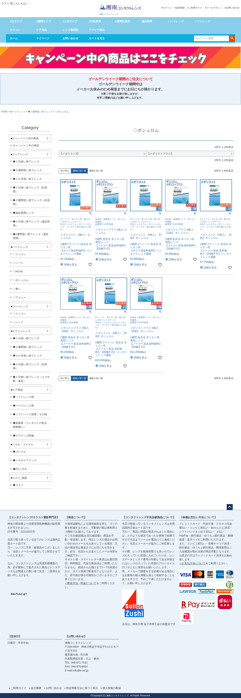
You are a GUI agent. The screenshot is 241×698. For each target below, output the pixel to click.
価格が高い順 (96, 170)
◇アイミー (19, 297)
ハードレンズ (176, 21)
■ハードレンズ (19, 246)
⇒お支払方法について (192, 563)
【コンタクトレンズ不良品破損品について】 (149, 517)
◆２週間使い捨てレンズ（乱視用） (31, 202)
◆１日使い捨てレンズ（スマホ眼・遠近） (31, 378)
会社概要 (36, 688)
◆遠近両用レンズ (23, 212)
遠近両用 (147, 21)
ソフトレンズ (202, 21)
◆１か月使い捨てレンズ (27, 178)
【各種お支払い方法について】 (198, 517)
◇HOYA (18, 271)
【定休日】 (14, 636)
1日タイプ (16, 21)
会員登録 (180, 7)
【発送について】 (76, 517)
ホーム (14, 38)
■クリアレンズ (17, 111)
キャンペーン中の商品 (26, 145)
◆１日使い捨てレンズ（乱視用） (30, 189)
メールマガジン (214, 7)
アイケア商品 (97, 29)
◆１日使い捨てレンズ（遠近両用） (31, 223)
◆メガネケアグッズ (25, 460)
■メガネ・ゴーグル (22, 444)
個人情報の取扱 (111, 688)
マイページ (42, 38)
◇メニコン (19, 254)
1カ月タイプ (70, 21)
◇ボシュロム (21, 280)
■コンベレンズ (19, 306)
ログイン (167, 7)
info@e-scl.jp (80, 670)
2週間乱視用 (122, 21)
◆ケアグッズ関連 (23, 435)
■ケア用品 (17, 389)
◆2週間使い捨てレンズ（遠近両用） (31, 236)
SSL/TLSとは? (19, 594)
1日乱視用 (95, 21)
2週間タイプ (43, 21)
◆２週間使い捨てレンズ (40, 111)
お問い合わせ (232, 7)
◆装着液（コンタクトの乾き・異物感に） (31, 424)
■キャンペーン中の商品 (25, 138)
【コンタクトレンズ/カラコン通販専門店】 (33, 517)
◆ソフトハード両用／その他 (30, 414)
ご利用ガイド (195, 7)
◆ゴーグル (19, 451)
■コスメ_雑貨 (19, 477)
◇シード (18, 262)
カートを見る (97, 38)
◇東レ (17, 288)
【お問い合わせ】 (76, 636)
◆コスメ (18, 485)
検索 (232, 38)
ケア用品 (41, 29)
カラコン (15, 29)
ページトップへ (230, 507)
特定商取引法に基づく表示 (82, 688)
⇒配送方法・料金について (80, 583)
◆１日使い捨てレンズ (26, 161)
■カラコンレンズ (21, 331)
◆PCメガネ (20, 468)
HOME (4, 111)
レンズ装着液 (70, 29)
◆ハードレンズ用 (23, 405)
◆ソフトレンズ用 (23, 396)
